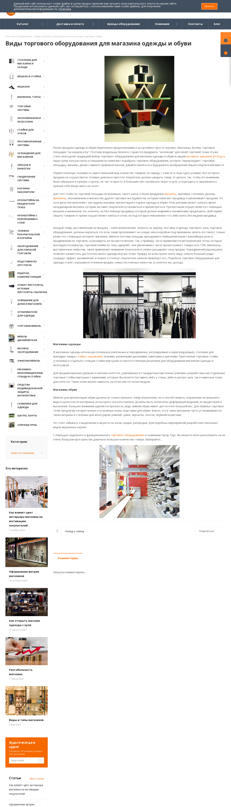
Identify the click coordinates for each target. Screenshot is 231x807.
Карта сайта (101, 740)
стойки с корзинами (89, 356)
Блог (96, 728)
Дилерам (55, 745)
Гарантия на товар (61, 740)
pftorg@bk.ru (203, 743)
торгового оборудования (127, 435)
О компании (14, 728)
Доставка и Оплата (61, 734)
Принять (209, 6)
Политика (64, 9)
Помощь (55, 728)
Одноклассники (140, 757)
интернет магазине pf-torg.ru (206, 156)
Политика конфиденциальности (19, 736)
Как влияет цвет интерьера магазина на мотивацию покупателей (26, 666)
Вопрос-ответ (102, 734)
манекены (59, 198)
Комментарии (68, 558)
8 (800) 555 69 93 (206, 736)
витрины (170, 194)
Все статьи (37, 655)
